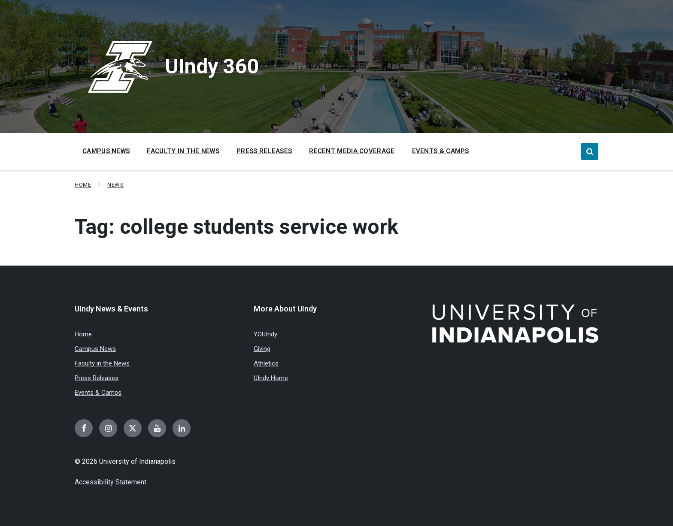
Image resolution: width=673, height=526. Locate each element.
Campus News (95, 349)
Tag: (236, 227)
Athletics (266, 363)
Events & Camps (98, 392)
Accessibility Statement (110, 482)
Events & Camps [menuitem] (440, 151)
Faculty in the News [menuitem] (183, 151)
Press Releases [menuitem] (264, 151)
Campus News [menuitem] (106, 151)
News (115, 184)
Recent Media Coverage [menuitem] (351, 151)
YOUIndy (265, 334)
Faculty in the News (102, 363)
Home (83, 184)
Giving (262, 349)
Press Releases (96, 378)
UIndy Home (271, 378)
